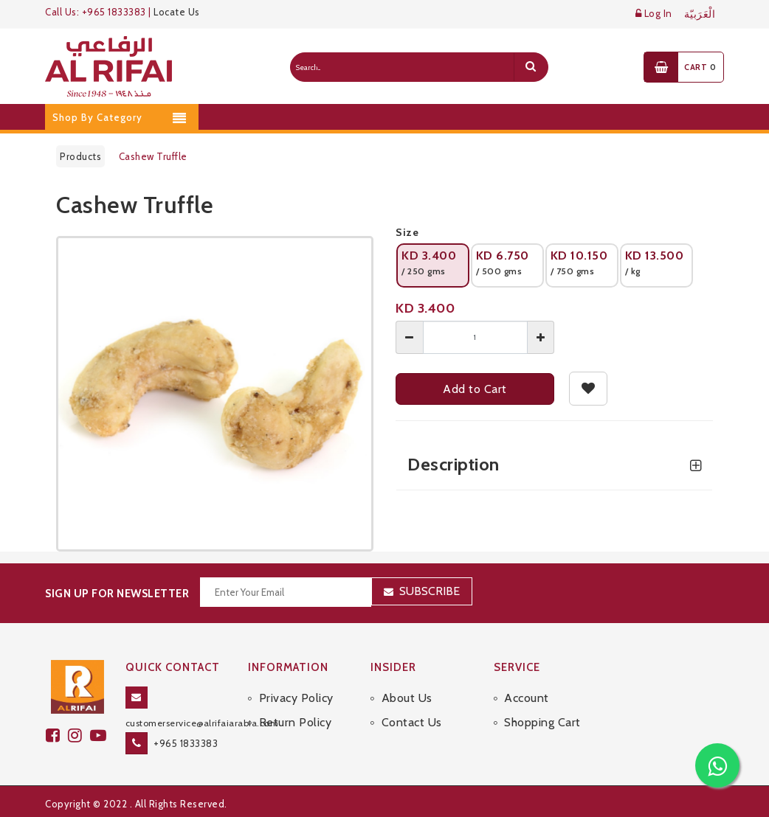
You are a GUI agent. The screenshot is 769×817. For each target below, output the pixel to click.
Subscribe (429, 591)
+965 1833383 (186, 743)
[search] (531, 67)
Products (80, 156)
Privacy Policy (296, 698)
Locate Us (177, 12)
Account (526, 698)
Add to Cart (475, 389)
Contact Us (412, 722)
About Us (407, 698)
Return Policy (295, 722)
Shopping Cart (542, 722)
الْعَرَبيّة (700, 14)
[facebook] (57, 735)
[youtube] (100, 735)
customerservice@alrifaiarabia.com (202, 723)
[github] (79, 735)
